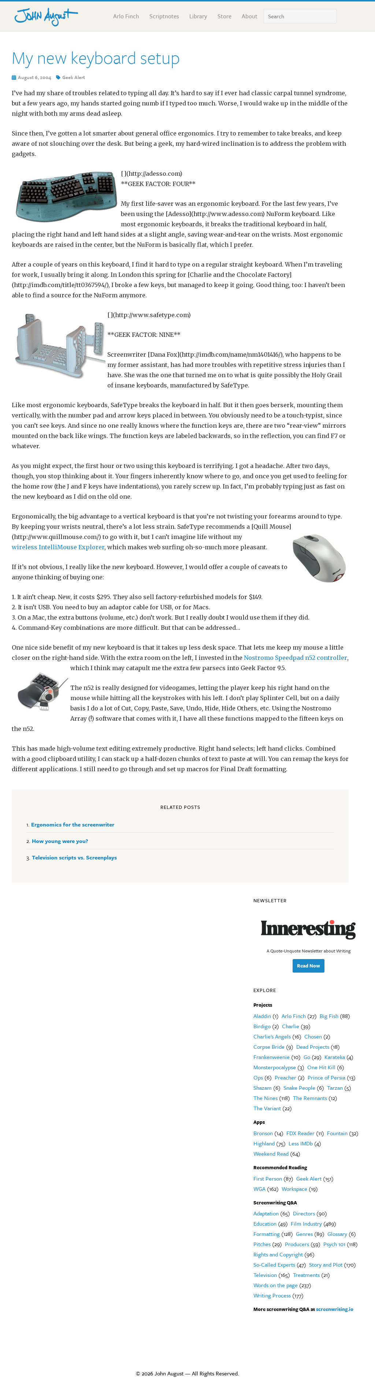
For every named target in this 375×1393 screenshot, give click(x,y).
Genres (304, 1234)
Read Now (308, 965)
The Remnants (310, 1098)
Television (265, 1275)
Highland (264, 1143)
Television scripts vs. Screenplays (74, 857)
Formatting (266, 1234)
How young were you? (60, 841)
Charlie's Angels (272, 1036)
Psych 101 (334, 1244)
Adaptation (266, 1213)
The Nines (265, 1098)
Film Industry (306, 1223)
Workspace (294, 1189)
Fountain (337, 1133)
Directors (304, 1213)
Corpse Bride (269, 1047)
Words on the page (275, 1285)
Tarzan (335, 1088)
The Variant (267, 1108)
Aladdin (262, 1016)
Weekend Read (271, 1153)
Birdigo (262, 1026)
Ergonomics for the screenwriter (72, 824)
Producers (297, 1244)
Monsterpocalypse (274, 1067)
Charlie (290, 1026)
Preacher (285, 1077)
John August (48, 15)
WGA (259, 1189)
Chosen (313, 1036)
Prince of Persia (326, 1077)
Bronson (263, 1133)
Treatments (306, 1275)
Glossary (337, 1234)
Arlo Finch (294, 1016)
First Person (267, 1178)
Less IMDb (301, 1143)
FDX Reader (300, 1133)
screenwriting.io (334, 1309)
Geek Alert (73, 77)
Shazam (262, 1088)
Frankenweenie (271, 1057)
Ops (258, 1077)
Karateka (334, 1057)
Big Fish (329, 1016)
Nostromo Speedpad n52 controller (295, 657)
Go (307, 1057)
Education (264, 1223)
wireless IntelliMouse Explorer (58, 547)
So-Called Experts (274, 1264)
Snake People (299, 1088)
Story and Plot (325, 1264)
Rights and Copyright (278, 1254)
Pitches (262, 1244)
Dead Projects (312, 1047)
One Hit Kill (321, 1067)
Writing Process (272, 1295)
